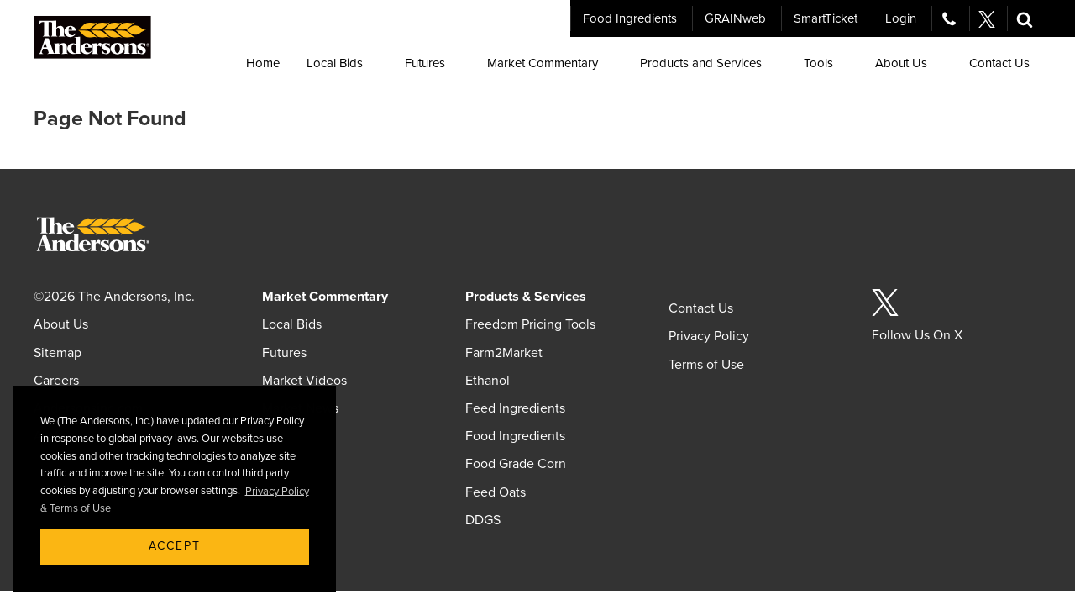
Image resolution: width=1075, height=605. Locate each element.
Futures (284, 353)
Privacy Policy (709, 336)
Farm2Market (504, 353)
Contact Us (701, 308)
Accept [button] (175, 546)
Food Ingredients (630, 18)
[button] (1024, 18)
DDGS (483, 520)
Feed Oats (495, 492)
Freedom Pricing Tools (530, 324)
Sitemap (57, 353)
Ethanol (487, 380)
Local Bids (292, 324)
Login (900, 18)
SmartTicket (825, 18)
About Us (61, 324)
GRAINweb (735, 18)
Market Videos (304, 380)
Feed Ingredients (515, 408)
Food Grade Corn (515, 463)
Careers (56, 380)
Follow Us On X (917, 335)
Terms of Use (706, 364)
